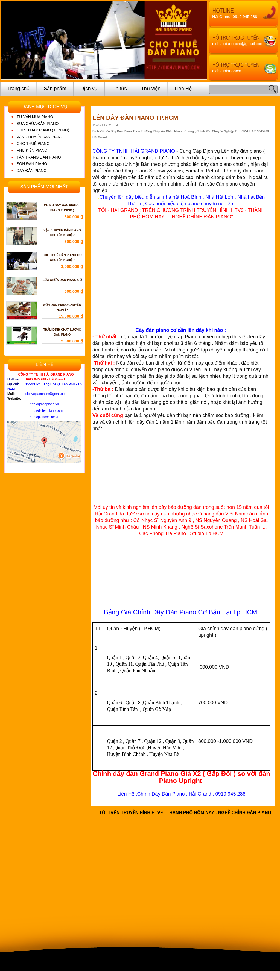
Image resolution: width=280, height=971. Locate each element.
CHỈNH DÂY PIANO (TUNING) (43, 130)
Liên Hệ (183, 88)
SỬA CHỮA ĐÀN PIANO (38, 123)
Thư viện (151, 88)
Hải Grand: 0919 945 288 (234, 16)
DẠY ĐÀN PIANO (31, 170)
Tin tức (119, 88)
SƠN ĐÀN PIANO (32, 164)
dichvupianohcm (226, 71)
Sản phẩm (55, 88)
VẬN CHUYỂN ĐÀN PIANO (40, 137)
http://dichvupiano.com (46, 411)
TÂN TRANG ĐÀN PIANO (39, 157)
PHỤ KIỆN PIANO (32, 150)
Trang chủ (18, 88)
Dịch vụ (88, 88)
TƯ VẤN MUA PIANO (35, 117)
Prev (9, 41)
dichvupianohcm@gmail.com (238, 44)
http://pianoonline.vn (44, 417)
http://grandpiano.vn (44, 404)
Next (199, 41)
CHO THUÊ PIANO (33, 143)
